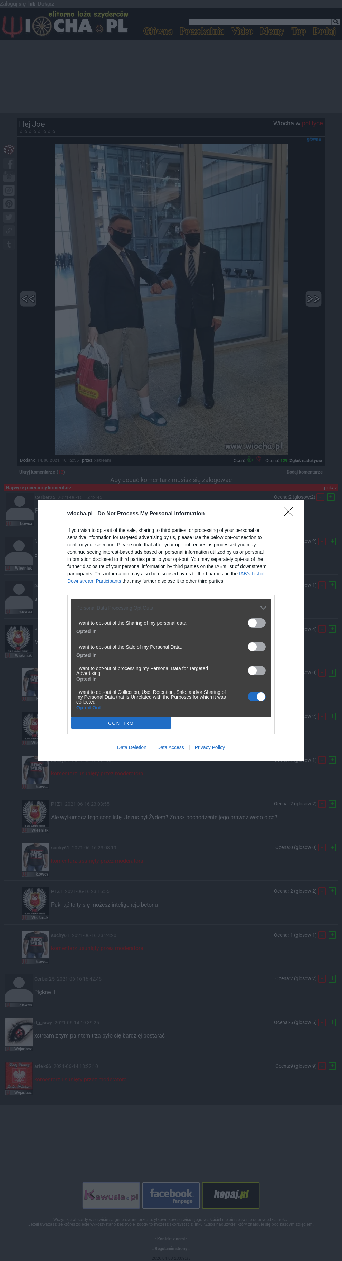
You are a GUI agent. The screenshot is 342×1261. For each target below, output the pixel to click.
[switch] (257, 623)
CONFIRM (121, 722)
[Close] (290, 513)
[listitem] (171, 607)
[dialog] (171, 630)
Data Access (170, 747)
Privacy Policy (210, 747)
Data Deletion (131, 747)
